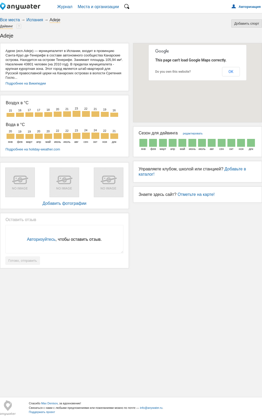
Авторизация (250, 7)
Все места (10, 20)
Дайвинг (6, 26)
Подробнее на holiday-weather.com (33, 149)
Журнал (64, 6)
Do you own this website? (173, 72)
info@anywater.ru (151, 407)
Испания (34, 20)
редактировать (193, 133)
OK (230, 72)
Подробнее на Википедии (26, 83)
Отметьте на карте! (196, 194)
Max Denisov (49, 403)
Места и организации (98, 6)
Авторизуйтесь (41, 239)
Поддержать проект (42, 412)
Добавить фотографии (64, 203)
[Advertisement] (131, 330)
